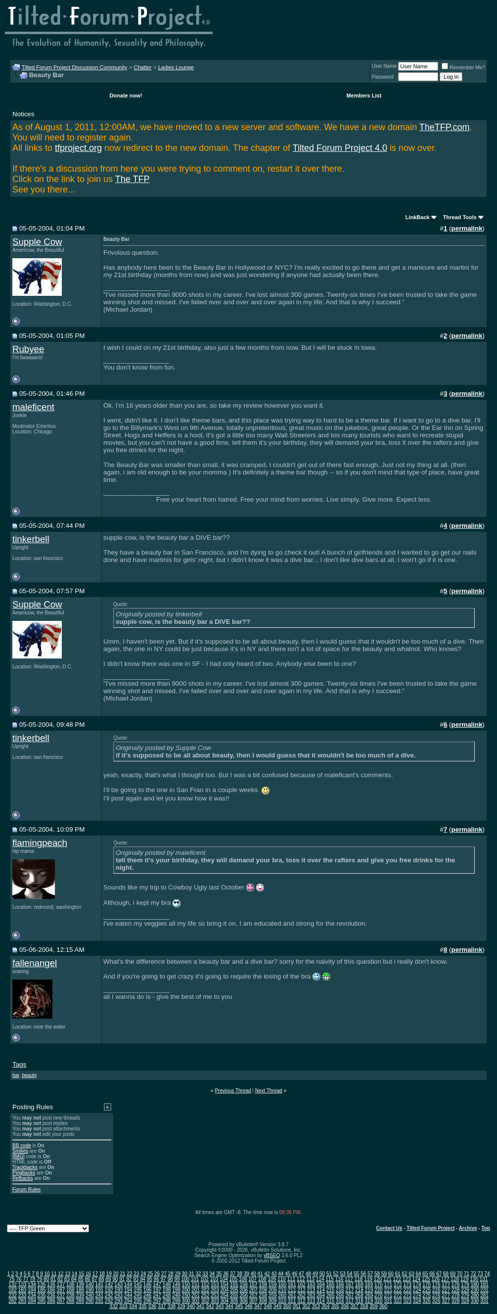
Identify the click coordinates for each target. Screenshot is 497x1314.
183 (22, 1290)
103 (214, 1279)
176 (436, 1284)
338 (171, 1306)
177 (446, 1284)
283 (22, 1301)
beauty (29, 1075)
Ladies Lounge (176, 67)
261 (292, 1295)
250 (186, 1295)
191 (99, 1290)
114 (320, 1279)
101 (195, 1279)
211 (292, 1290)
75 (12, 1279)
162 (301, 1284)
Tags (19, 1064)
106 (243, 1279)
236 (51, 1295)
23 (136, 1273)
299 (176, 1301)
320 (378, 1301)
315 (330, 1301)
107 (253, 1279)
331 (484, 1301)
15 (81, 1273)
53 (342, 1273)
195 (138, 1290)
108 (262, 1279)
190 (90, 1290)
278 (456, 1295)
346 (248, 1306)
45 (287, 1273)
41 (260, 1273)
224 (417, 1290)
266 (340, 1295)
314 (320, 1301)
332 (114, 1306)
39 (246, 1273)
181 (484, 1284)
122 (397, 1279)
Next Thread (268, 1090)
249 (176, 1295)
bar (15, 1075)
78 (32, 1279)
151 (195, 1284)
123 (407, 1279)
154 (224, 1284)
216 (340, 1290)
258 (263, 1295)
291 (99, 1301)
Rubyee (28, 349)
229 (465, 1290)
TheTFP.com (444, 127)
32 (198, 1273)
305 (234, 1301)
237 (61, 1295)
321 (388, 1301)
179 (465, 1284)
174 (417, 1284)
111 (291, 1279)
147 (157, 1284)
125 (426, 1279)
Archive (468, 1228)
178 (456, 1284)
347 (258, 1306)
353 (316, 1306)
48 (308, 1273)
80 (46, 1279)
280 (475, 1295)
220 (378, 1290)
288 (70, 1301)
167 (350, 1284)
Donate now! (125, 95)
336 (152, 1306)
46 (294, 1273)
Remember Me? (463, 67)
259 (273, 1295)
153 (215, 1284)
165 (330, 1284)
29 (178, 1273)
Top (485, 1228)
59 (384, 1273)
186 (51, 1290)
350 (287, 1306)
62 (404, 1273)
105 (233, 1279)
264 (320, 1295)
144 (128, 1284)
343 (220, 1306)
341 (200, 1306)
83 (67, 1279)
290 (90, 1301)
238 (70, 1295)
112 (301, 1279)
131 (484, 1279)
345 (239, 1306)
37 (232, 1273)
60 (391, 1273)
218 (359, 1290)
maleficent (33, 407)
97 (163, 1279)
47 (301, 1273)
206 (243, 1290)
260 (282, 1295)
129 (464, 1279)
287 (61, 1301)
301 (195, 1301)
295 (138, 1301)
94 (142, 1279)
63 (411, 1273)
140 (90, 1284)
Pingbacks (23, 1172)
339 (181, 1306)
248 (167, 1295)
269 (369, 1295)
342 (210, 1306)
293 (118, 1301)
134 (32, 1284)
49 (315, 1273)
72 (473, 1273)
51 (329, 1273)
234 (32, 1295)
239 (80, 1295)
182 (12, 1290)
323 (407, 1301)
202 (205, 1290)
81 (53, 1279)
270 (378, 1295)
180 (475, 1284)
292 (109, 1301)
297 (157, 1301)
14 (74, 1273)
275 (426, 1295)
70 (459, 1273)
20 (116, 1273)
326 (436, 1301)
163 (311, 1284)
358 (364, 1306)
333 (123, 1306)
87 (94, 1279)
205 (234, 1290)
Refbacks (22, 1178)
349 (277, 1306)
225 (426, 1290)
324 (417, 1301)
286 (51, 1301)
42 (267, 1273)
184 (32, 1290)
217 (350, 1290)
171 (388, 1284)
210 (282, 1290)
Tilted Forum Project (430, 1228)
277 (446, 1295)
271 (388, 1295)
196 (147, 1290)
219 (369, 1290)
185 (42, 1290)
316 (340, 1301)
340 (190, 1306)
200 (186, 1290)
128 (455, 1279)
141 (99, 1284)
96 (156, 1279)
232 (12, 1295)
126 (435, 1279)
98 (170, 1279)
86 (87, 1279)
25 (150, 1273)
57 (370, 1273)
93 (135, 1279)
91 (122, 1279)
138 (70, 1284)
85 (81, 1279)
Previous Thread (233, 1090)
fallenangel (34, 963)
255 (234, 1295)
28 (171, 1273)
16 (88, 1273)
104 (224, 1279)
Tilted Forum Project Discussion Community (75, 67)
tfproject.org (78, 148)
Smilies (20, 1151)
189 (80, 1290)
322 (398, 1301)
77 (25, 1279)
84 (74, 1279)
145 (138, 1284)
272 (398, 1295)
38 (239, 1273)
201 (195, 1290)
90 (115, 1279)
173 (407, 1284)
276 (436, 1295)
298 (167, 1301)
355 (335, 1306)
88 (101, 1279)
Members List (363, 95)
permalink (467, 228)
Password (383, 77)
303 (215, 1301)
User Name (384, 66)
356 (345, 1306)
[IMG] (18, 1156)
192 (109, 1290)
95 (149, 1279)
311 (292, 1301)
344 (229, 1306)
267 (350, 1295)
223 (407, 1290)
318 (359, 1301)
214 (320, 1290)
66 (432, 1273)
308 (263, 1301)
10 (46, 1273)
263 (311, 1295)
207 (253, 1290)
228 (456, 1290)
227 (446, 1290)
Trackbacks (25, 1167)
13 (67, 1273)
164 (320, 1284)
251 (195, 1295)
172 (398, 1284)
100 (185, 1279)
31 (191, 1273)
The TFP (132, 179)
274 (417, 1295)
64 (418, 1273)
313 (311, 1301)
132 (12, 1284)
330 (475, 1301)
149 (176, 1284)
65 (425, 1273)
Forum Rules (26, 1189)
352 (306, 1306)
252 (205, 1295)
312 (301, 1301)
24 (143, 1273)
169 (369, 1284)
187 (61, 1290)
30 (184, 1273)
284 (32, 1301)
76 (18, 1279)
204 (224, 1290)
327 (446, 1301)
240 (90, 1295)
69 (452, 1273)
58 (377, 1273)
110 (281, 1279)
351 (297, 1306)
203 (215, 1290)
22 (129, 1273)
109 (272, 1279)
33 (205, 1273)
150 (186, 1284)
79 (39, 1279)
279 (465, 1295)
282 (12, 1301)
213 (311, 1290)
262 (301, 1295)
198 (167, 1290)
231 (484, 1290)
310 (282, 1301)
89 (108, 1279)
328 (456, 1301)
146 (147, 1284)
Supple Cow (37, 241)
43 (273, 1273)
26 (157, 1273)
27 (164, 1273)
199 (176, 1290)
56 (363, 1273)
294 (128, 1301)
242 (109, 1295)
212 (301, 1290)
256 (243, 1295)
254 (224, 1295)
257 (253, 1295)
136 (51, 1284)
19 (109, 1273)
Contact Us (389, 1228)
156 (243, 1284)
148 (167, 1284)
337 (162, 1306)
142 (109, 1284)
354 (325, 1306)
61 (398, 1273)
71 (466, 1273)
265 (330, 1295)
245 (138, 1295)
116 (339, 1279)
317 (350, 1301)
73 (480, 1273)
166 (340, 1284)
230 (475, 1290)
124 (416, 1279)
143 (118, 1284)
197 (157, 1290)
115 (329, 1279)
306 (243, 1301)
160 (282, 1284)
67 (439, 1273)
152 (205, 1284)
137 (61, 1284)
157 (253, 1284)
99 (177, 1279)
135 (42, 1284)
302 (205, 1301)
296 (147, 1301)
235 (42, 1295)
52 (336, 1273)
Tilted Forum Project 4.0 (340, 148)
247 (157, 1295)
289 (80, 1301)
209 (273, 1290)
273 (407, 1295)
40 (253, 1273)
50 (322, 1273)
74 (487, 1273)
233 (22, 1295)
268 (359, 1295)
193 (118, 1290)
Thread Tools (460, 217)
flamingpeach (39, 843)
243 (118, 1295)
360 (383, 1306)
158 (263, 1284)
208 (263, 1290)
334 (133, 1306)
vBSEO (272, 1255)
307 (253, 1301)
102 (204, 1279)
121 (387, 1279)
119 (368, 1279)
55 (356, 1273)
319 (369, 1301)
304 (224, 1301)
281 (484, 1295)
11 (53, 1273)
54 (349, 1273)
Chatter (142, 67)
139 (80, 1284)
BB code (21, 1145)
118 (359, 1279)
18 (102, 1273)
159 (273, 1284)
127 (445, 1279)
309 (273, 1301)
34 (212, 1273)
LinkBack (418, 217)
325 (426, 1301)
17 (95, 1273)
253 (215, 1295)
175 (426, 1284)
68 (446, 1273)
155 (234, 1284)
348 (268, 1306)
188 (70, 1290)
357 (354, 1306)
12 (60, 1273)
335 (142, 1306)
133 (22, 1284)
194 (128, 1290)
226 (436, 1290)
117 (349, 1279)
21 (122, 1273)
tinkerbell (30, 539)
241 (99, 1295)
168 (359, 1284)
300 (186, 1301)
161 (292, 1284)
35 (219, 1273)
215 (330, 1290)
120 (378, 1279)
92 (129, 1279)
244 (128, 1295)
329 (465, 1301)
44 (280, 1273)
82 (60, 1279)
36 (225, 1273)
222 (398, 1290)
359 (373, 1306)
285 (42, 1301)
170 (378, 1284)
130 (474, 1279)
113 (310, 1279)
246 (147, 1295)
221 (388, 1290)
